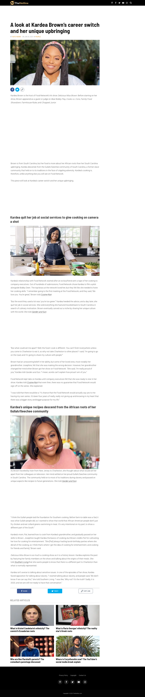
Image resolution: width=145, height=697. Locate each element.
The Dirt (45, 2)
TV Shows (40, 2)
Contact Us (82, 675)
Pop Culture (53, 2)
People (33, 2)
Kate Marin (16, 37)
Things (48, 2)
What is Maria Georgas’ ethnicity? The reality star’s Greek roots (76, 629)
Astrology (58, 2)
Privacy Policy (63, 675)
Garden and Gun (39, 312)
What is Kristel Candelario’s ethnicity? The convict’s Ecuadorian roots (29, 629)
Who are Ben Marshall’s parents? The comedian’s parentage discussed (27, 660)
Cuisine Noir (46, 294)
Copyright (73, 675)
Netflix (36, 2)
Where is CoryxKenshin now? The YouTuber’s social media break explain (76, 660)
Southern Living (21, 562)
